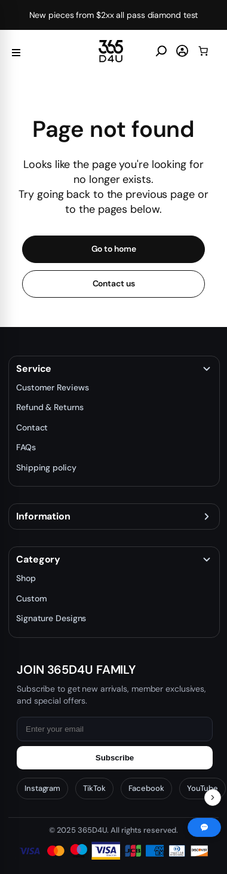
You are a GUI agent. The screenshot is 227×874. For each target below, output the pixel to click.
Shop (26, 578)
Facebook (146, 788)
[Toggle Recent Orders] (212, 797)
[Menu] (16, 51)
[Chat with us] (204, 827)
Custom (31, 598)
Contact (32, 427)
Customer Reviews (52, 387)
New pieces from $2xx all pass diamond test (113, 15)
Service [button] (33, 368)
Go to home (113, 248)
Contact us (114, 283)
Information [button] (43, 516)
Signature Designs (51, 618)
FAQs (26, 447)
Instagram (42, 788)
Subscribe (115, 757)
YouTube (202, 788)
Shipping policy (46, 467)
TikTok (94, 788)
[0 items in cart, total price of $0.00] (203, 51)
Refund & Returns (49, 407)
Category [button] (38, 559)
